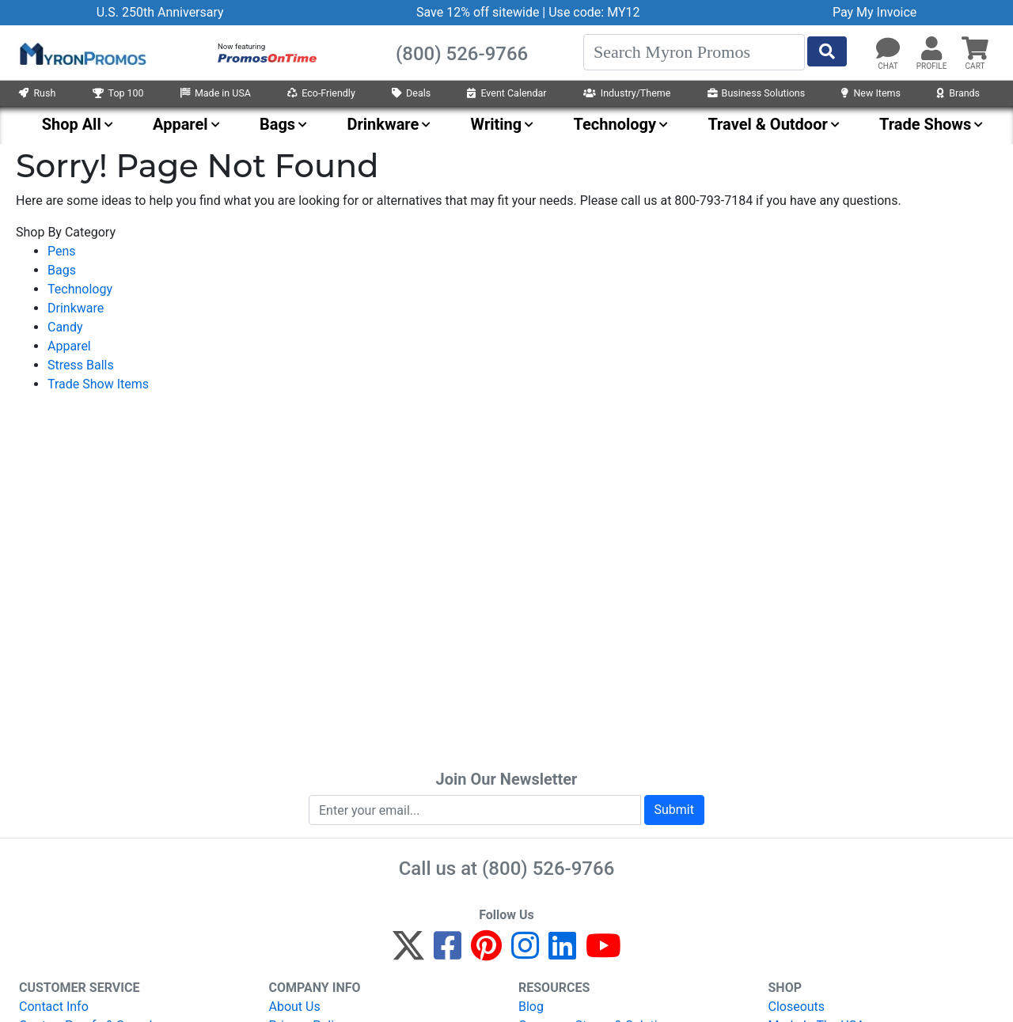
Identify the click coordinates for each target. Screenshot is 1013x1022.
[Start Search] (827, 51)
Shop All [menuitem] (71, 124)
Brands (958, 93)
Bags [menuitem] (277, 124)
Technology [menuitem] (615, 124)
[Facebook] (447, 952)
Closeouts (796, 1006)
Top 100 (118, 93)
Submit (674, 809)
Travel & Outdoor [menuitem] (767, 124)
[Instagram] (525, 952)
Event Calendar (506, 93)
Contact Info (54, 1006)
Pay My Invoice (874, 12)
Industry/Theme (627, 93)
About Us (295, 1006)
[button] (931, 49)
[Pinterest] (486, 952)
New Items (870, 93)
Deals (411, 93)
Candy (65, 327)
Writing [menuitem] (496, 124)
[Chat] (888, 49)
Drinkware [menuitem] (383, 124)
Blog (531, 1006)
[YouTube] (603, 952)
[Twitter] (408, 952)
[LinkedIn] (562, 952)
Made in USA (215, 93)
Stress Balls (80, 365)
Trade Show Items (98, 384)
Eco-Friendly (321, 93)
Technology (79, 289)
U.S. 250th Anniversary (160, 12)
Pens (61, 251)
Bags (61, 270)
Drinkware (75, 308)
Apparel (69, 346)
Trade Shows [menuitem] (925, 124)
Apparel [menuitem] (180, 124)
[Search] (694, 52)
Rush (37, 93)
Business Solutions (757, 93)
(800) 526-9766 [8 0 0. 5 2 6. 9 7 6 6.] (548, 868)
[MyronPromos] (81, 53)
